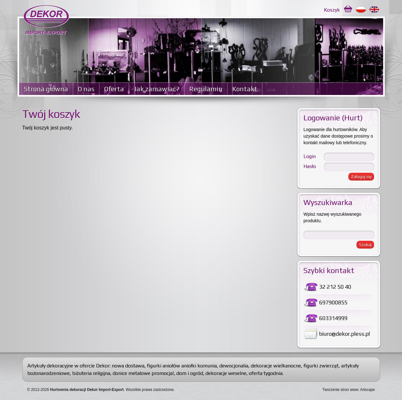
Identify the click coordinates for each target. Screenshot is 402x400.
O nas (86, 89)
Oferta (114, 89)
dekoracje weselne (226, 373)
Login (309, 156)
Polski (361, 9)
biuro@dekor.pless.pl (344, 333)
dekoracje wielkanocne (276, 366)
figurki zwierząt (321, 366)
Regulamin (205, 89)
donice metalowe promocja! (143, 373)
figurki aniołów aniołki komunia (182, 366)
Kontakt (244, 89)
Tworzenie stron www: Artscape (348, 389)
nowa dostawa (128, 366)
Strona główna (46, 89)
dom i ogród (189, 373)
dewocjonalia (233, 366)
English (374, 9)
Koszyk (332, 10)
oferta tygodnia (265, 373)
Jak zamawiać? (157, 89)
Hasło (309, 166)
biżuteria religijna (91, 373)
